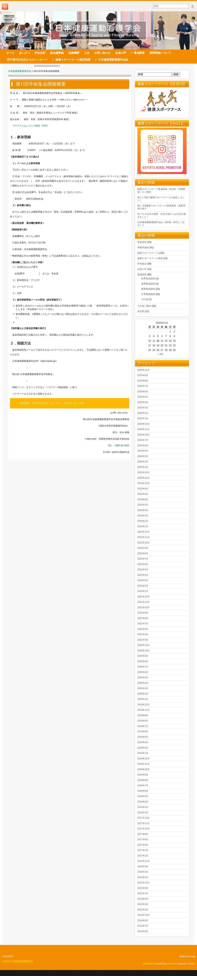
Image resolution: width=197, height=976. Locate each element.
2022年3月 (142, 580)
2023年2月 (142, 521)
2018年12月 (143, 758)
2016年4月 (142, 872)
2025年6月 (142, 391)
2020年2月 (142, 693)
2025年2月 (142, 413)
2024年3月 (142, 456)
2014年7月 (142, 926)
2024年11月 (143, 429)
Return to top (187, 956)
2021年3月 (142, 639)
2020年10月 (143, 650)
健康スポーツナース (147, 253)
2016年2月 (142, 877)
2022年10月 (143, 542)
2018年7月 (142, 785)
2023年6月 (142, 499)
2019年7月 (142, 726)
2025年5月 (142, 397)
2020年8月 (142, 661)
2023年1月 (142, 526)
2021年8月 (142, 618)
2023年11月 (143, 478)
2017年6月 (142, 839)
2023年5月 (142, 505)
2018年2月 (142, 807)
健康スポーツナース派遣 (150, 258)
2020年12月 (143, 645)
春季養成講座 (148, 283)
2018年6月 (142, 791)
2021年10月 (143, 607)
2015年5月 (142, 899)
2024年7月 (142, 440)
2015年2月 (142, 909)
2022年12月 (143, 532)
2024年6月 (142, 445)
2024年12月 (143, 424)
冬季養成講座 (148, 294)
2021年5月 (142, 629)
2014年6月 (142, 931)
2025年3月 (142, 407)
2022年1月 (142, 591)
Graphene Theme (185, 963)
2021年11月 (143, 602)
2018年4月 (142, 801)
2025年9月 (142, 375)
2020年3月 (142, 688)
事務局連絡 (143, 247)
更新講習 (142, 242)
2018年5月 (142, 796)
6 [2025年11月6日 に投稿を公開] (162, 336)
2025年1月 (142, 418)
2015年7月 (142, 893)
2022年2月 (142, 585)
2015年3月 (142, 904)
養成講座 (142, 274)
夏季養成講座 (148, 289)
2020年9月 (142, 656)
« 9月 (161, 354)
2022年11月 (143, 537)
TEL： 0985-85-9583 (118, 445)
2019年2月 (142, 747)
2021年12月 (143, 596)
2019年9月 (142, 715)
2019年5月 (142, 737)
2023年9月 (142, 488)
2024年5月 (142, 451)
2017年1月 (142, 855)
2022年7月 (142, 558)
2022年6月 (142, 564)
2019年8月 (142, 720)
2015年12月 (143, 882)
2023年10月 (143, 483)
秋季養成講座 (148, 278)
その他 (144, 299)
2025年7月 (142, 386)
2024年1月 (142, 467)
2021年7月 (142, 623)
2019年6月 (142, 731)
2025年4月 (142, 402)
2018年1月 (142, 812)
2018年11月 (143, 764)
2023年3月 (142, 515)
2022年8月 (142, 553)
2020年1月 (142, 699)
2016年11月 (143, 861)
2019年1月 (142, 753)
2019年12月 (143, 704)
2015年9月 (142, 888)
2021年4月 (142, 634)
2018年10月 (143, 769)
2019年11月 (143, 710)
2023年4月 (142, 510)
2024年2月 (142, 461)
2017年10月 (143, 828)
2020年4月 (142, 683)
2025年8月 (142, 380)
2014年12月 (143, 915)
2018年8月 (142, 780)
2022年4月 (142, 575)
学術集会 (142, 263)
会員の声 (142, 269)
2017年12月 (143, 818)
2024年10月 (143, 434)
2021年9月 (142, 612)
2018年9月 (142, 774)
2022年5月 (142, 569)
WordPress (161, 963)
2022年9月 (142, 548)
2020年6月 (142, 672)
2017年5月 (142, 845)
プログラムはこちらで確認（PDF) (30, 125)
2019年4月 (142, 742)
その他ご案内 (144, 306)
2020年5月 (142, 677)
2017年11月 (143, 823)
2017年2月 (142, 850)
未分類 (140, 311)
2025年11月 (143, 370)
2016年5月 (142, 866)
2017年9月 (142, 834)
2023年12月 (143, 472)
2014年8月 (142, 920)
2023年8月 (142, 494)
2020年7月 (142, 666)
